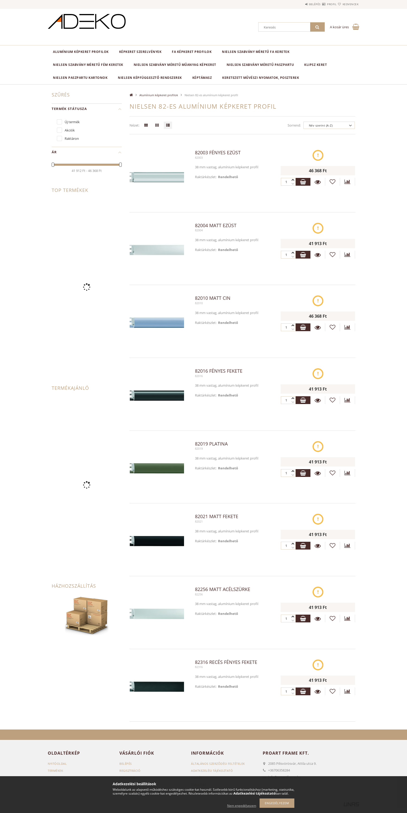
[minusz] (292, 180)
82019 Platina (211, 444)
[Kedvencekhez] (332, 182)
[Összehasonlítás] (347, 182)
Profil (322, 4)
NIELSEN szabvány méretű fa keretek (255, 52)
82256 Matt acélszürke (222, 589)
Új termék (72, 122)
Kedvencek (348, 4)
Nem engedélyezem (241, 805)
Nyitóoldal (57, 764)
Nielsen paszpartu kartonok (80, 77)
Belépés (299, 4)
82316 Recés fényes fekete (226, 662)
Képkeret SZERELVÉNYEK (140, 52)
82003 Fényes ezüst (218, 153)
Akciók (70, 130)
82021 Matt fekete (216, 516)
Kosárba (302, 182)
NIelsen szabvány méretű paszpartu (260, 64)
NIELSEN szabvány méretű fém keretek (88, 64)
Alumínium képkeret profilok (81, 52)
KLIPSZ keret (315, 64)
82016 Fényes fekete (218, 371)
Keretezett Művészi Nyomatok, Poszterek (260, 77)
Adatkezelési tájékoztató (212, 771)
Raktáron (72, 138)
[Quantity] (288, 182)
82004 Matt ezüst (215, 225)
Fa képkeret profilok (192, 52)
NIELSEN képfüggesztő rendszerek (150, 77)
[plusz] (292, 184)
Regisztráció (129, 771)
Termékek (55, 771)
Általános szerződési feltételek (218, 764)
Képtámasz (202, 77)
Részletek (317, 182)
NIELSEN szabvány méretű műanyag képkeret (175, 64)
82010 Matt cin (212, 298)
